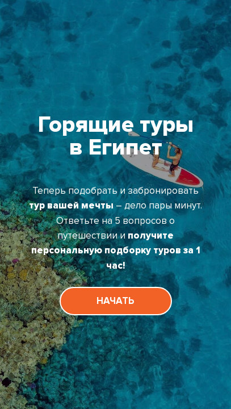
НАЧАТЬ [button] (115, 301)
